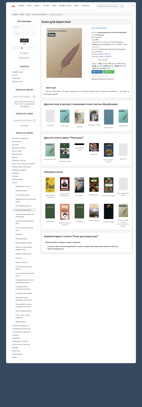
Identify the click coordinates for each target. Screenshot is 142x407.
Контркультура (21, 239)
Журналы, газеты (18, 160)
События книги (102, 60)
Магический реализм (24, 243)
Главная (21, 5)
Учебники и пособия (20, 341)
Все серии (24, 126)
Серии (54, 5)
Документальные (18, 148)
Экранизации (17, 81)
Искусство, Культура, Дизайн (23, 164)
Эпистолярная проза (23, 311)
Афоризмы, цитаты (23, 186)
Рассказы (100, 35)
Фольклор (16, 351)
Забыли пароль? (24, 58)
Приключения (17, 179)
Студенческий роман (24, 293)
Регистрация (24, 53)
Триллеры (16, 338)
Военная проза (21, 190)
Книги (29, 5)
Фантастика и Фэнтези (21, 344)
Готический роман (23, 195)
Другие (15, 157)
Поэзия (15, 176)
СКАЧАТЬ (97, 72)
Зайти (24, 40)
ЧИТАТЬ (109, 72)
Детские (15, 145)
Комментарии (17, 72)
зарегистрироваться (55, 249)
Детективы (16, 141)
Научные (15, 173)
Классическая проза (40, 14)
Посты (14, 75)
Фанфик (15, 348)
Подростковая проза (24, 254)
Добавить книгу (65, 5)
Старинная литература (21, 332)
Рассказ (19, 258)
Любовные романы (19, 170)
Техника (15, 335)
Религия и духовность (20, 325)
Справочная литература (21, 329)
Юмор (14, 357)
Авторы (46, 5)
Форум (76, 5)
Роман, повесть (22, 262)
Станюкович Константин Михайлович (111, 32)
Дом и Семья (17, 151)
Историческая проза (23, 206)
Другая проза (21, 322)
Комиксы (19, 234)
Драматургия (17, 154)
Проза (28, 14)
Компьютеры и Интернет (22, 167)
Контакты (85, 5)
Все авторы (24, 106)
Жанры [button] (36, 5)
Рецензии (16, 78)
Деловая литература (20, 138)
